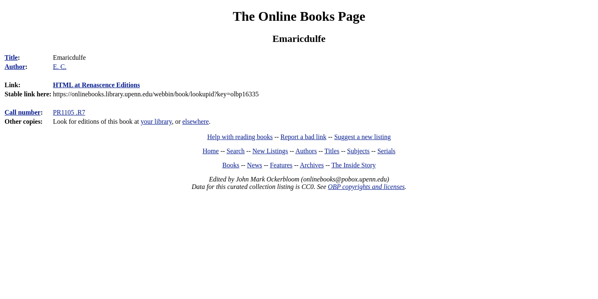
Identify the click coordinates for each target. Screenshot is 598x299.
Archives (312, 165)
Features (281, 165)
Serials (386, 150)
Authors (306, 150)
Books (230, 165)
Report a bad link (303, 136)
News (254, 165)
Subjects (358, 150)
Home (211, 150)
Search (236, 150)
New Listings (270, 150)
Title (11, 57)
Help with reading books (240, 136)
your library (156, 121)
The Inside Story (353, 165)
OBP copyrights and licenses (366, 186)
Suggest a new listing (362, 136)
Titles (331, 150)
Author (15, 66)
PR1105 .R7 (69, 112)
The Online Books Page (299, 16)
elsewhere (195, 121)
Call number (23, 112)
